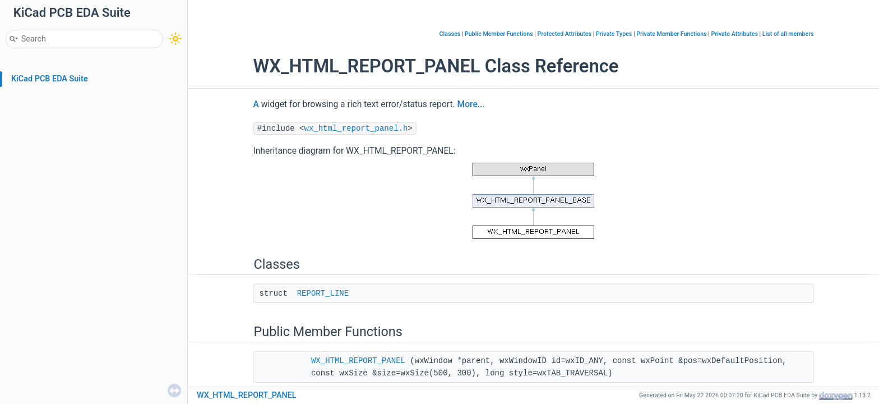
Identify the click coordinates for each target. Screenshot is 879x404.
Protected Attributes (564, 34)
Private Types (614, 34)
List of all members (788, 34)
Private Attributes (734, 34)
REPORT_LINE (323, 293)
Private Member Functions (671, 34)
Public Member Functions (499, 34)
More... (471, 104)
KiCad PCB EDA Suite (49, 79)
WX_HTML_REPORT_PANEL (358, 360)
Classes (450, 34)
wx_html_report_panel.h (356, 128)
